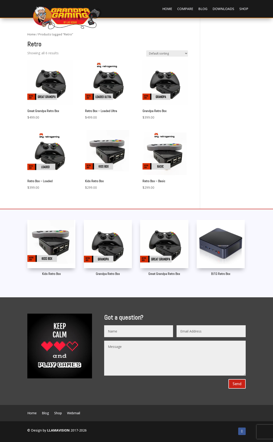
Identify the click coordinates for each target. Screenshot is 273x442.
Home (167, 9)
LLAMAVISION (58, 430)
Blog (202, 9)
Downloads (223, 9)
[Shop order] (167, 53)
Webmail (73, 413)
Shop (243, 9)
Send (237, 383)
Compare (185, 9)
